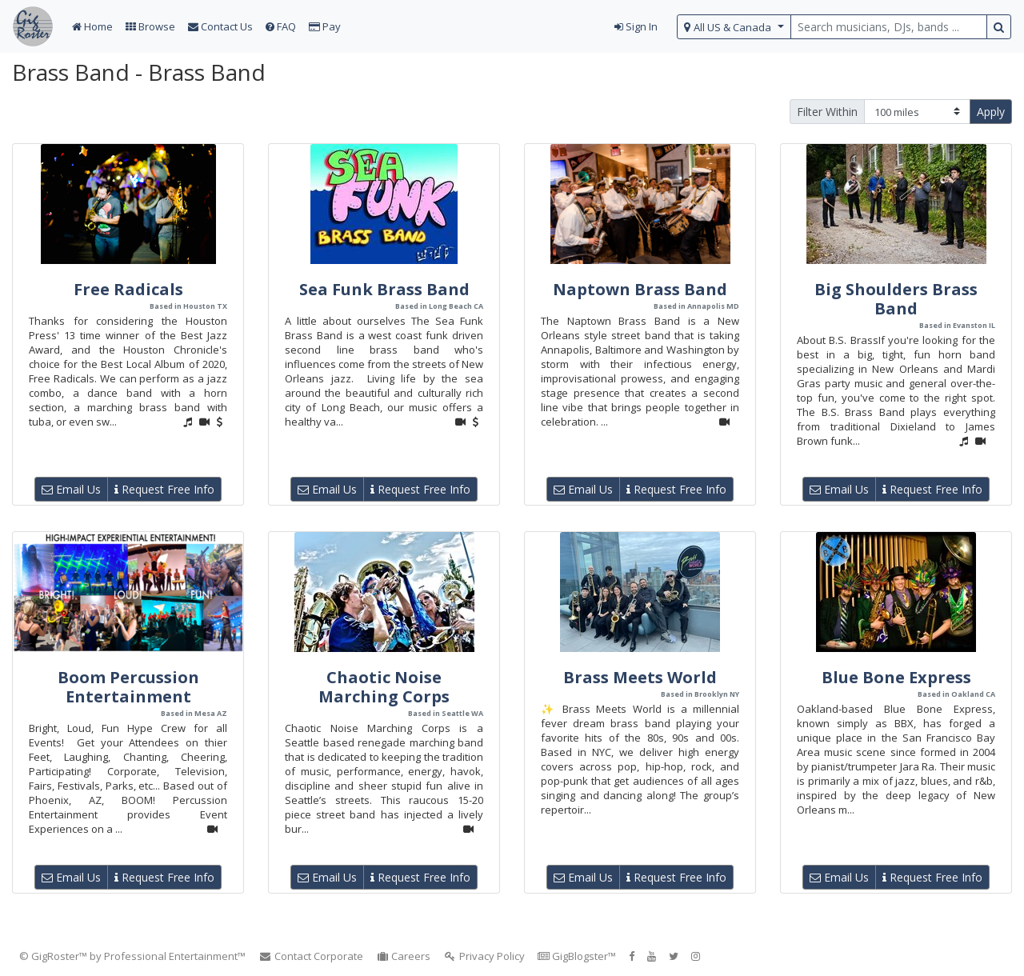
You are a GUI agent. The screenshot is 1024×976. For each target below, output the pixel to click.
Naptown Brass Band (640, 289)
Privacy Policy (484, 956)
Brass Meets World (640, 677)
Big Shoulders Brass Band (896, 298)
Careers (403, 956)
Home (92, 26)
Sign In (636, 26)
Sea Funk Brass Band (384, 289)
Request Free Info (164, 489)
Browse (150, 26)
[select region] (734, 26)
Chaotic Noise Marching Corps (384, 686)
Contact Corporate (310, 956)
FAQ (281, 26)
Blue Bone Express (896, 677)
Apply (991, 111)
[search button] (998, 26)
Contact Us (220, 26)
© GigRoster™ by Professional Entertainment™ (132, 956)
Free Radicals (128, 289)
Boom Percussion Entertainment (128, 686)
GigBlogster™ (577, 956)
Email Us (71, 489)
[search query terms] (888, 26)
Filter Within (827, 111)
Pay (325, 26)
